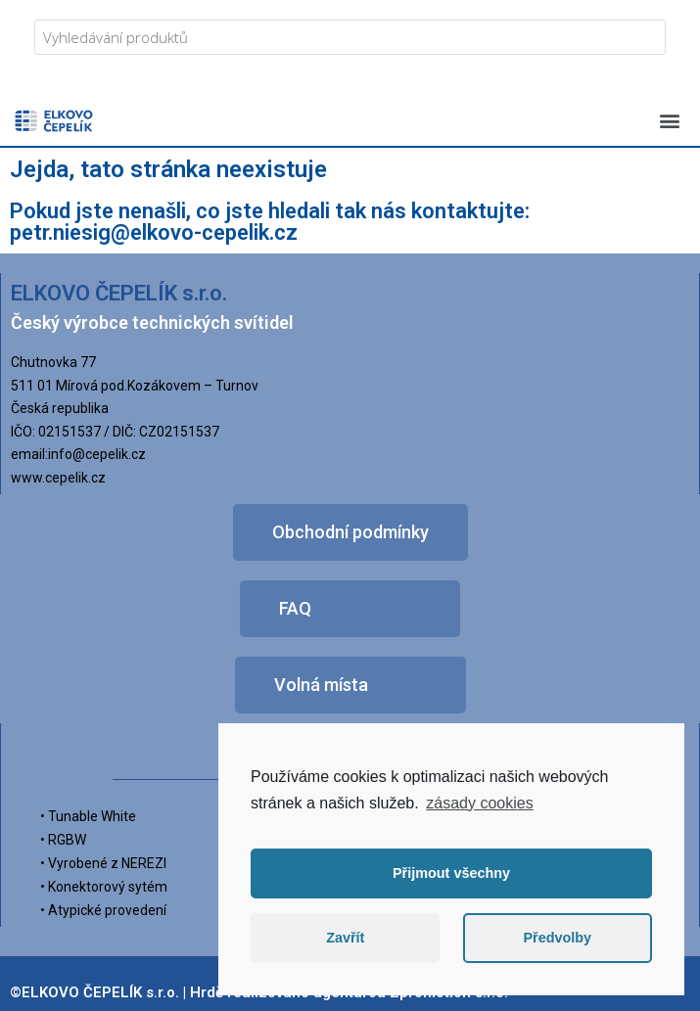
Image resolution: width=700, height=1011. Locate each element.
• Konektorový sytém (103, 887)
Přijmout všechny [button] (451, 873)
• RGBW (63, 840)
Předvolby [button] (557, 937)
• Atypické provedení (103, 910)
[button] (669, 120)
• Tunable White (88, 816)
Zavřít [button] (345, 937)
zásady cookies (479, 803)
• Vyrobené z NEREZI (103, 863)
